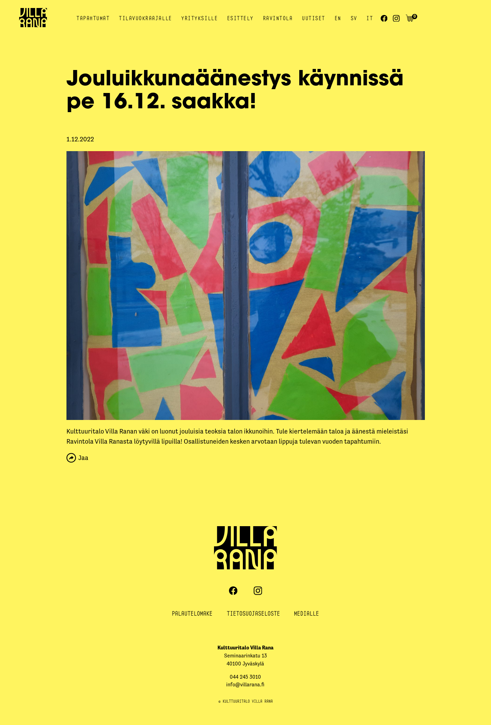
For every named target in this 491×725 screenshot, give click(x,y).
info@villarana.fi (245, 684)
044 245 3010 (245, 677)
